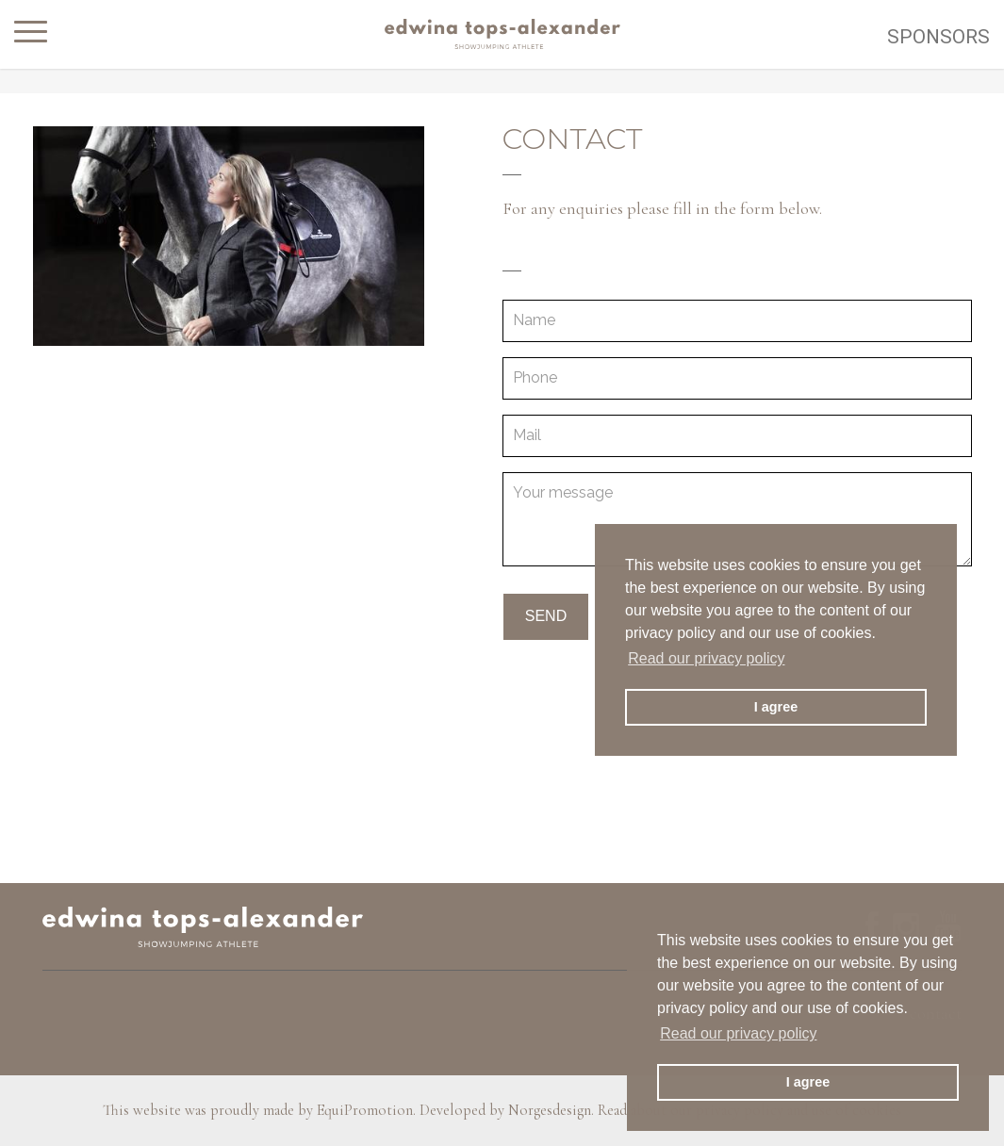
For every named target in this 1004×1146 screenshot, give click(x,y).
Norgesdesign (549, 1110)
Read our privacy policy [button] (738, 1033)
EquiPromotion (365, 1110)
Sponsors (938, 36)
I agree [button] (808, 1081)
